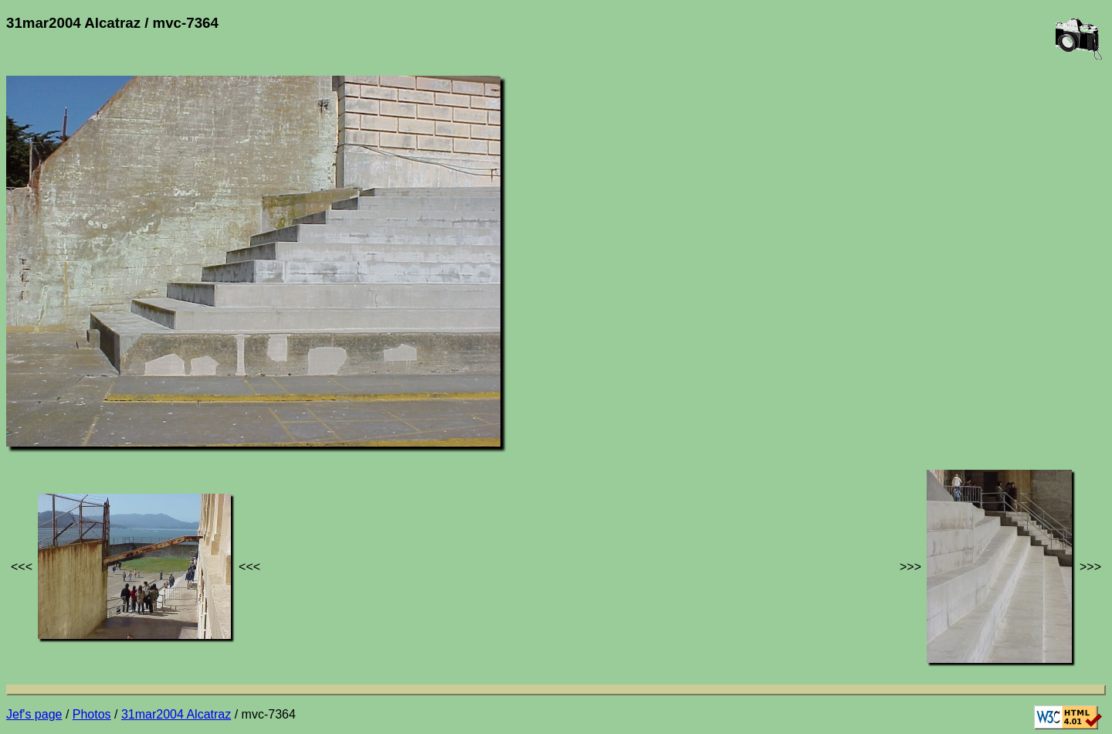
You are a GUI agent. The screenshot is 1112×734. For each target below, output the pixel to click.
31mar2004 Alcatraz (176, 714)
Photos (92, 714)
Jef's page (34, 714)
